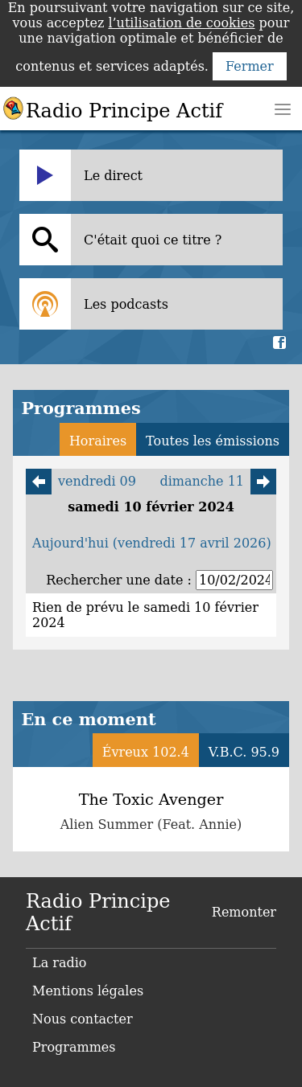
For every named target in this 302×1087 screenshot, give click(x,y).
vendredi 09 (81, 481)
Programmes (74, 1047)
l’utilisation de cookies (181, 23)
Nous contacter (82, 1019)
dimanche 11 (217, 481)
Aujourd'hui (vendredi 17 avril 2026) (151, 543)
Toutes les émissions (212, 441)
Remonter (244, 912)
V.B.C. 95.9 (244, 752)
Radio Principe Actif (124, 111)
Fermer (249, 66)
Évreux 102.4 (145, 752)
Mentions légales (87, 991)
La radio (59, 962)
